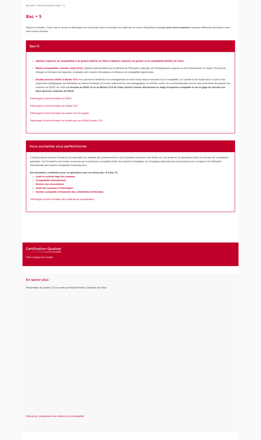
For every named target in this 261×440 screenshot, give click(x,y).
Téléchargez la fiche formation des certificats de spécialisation (62, 199)
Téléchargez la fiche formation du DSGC (51, 98)
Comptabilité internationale (51, 180)
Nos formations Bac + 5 (51, 5)
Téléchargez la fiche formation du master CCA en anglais (59, 113)
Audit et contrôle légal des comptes (55, 176)
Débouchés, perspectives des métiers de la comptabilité (55, 416)
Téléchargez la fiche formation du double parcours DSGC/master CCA (66, 120)
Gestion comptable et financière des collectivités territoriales (69, 191)
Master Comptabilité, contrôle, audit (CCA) (59, 68)
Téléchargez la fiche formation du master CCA (54, 105)
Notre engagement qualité (39, 257)
